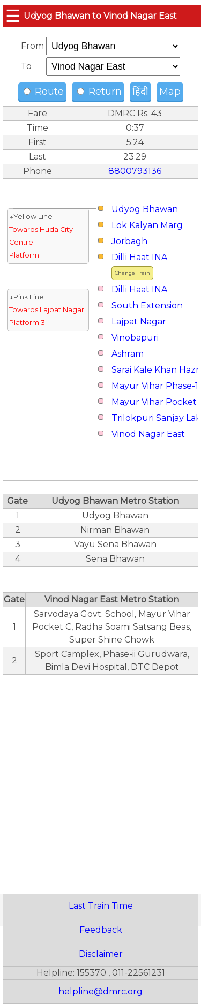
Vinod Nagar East (148, 434)
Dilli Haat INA (139, 257)
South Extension (147, 305)
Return (99, 91)
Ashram (127, 354)
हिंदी (140, 91)
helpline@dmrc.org (100, 991)
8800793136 (134, 171)
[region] (100, 778)
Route (44, 91)
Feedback (100, 930)
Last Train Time (101, 906)
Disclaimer (101, 954)
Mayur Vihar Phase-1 (154, 386)
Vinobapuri (135, 338)
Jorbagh (129, 241)
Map (170, 91)
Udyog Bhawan (144, 209)
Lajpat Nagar (138, 321)
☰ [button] (13, 15)
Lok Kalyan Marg (147, 225)
